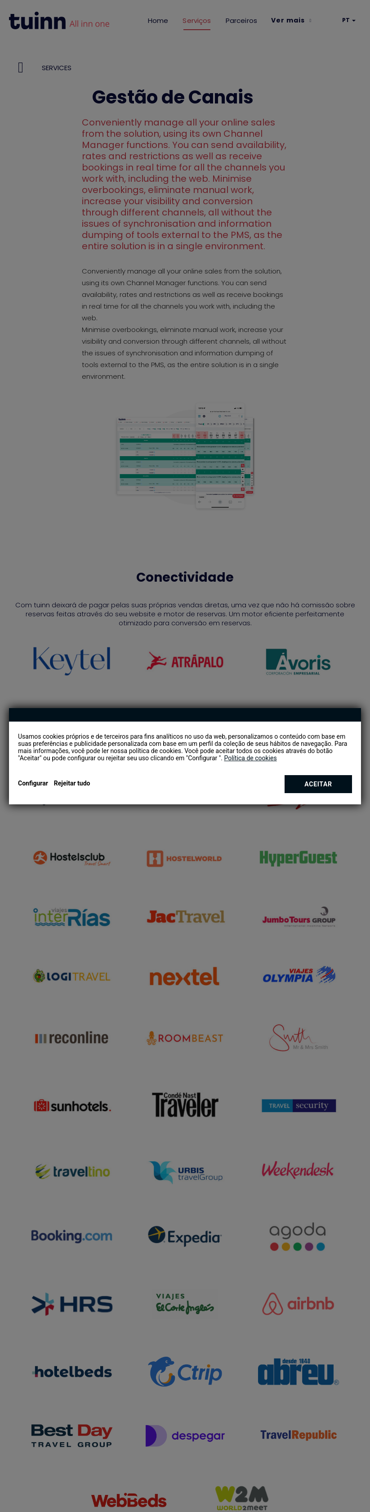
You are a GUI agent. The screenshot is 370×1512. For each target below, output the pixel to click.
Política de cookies (250, 758)
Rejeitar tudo (72, 783)
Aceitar (318, 784)
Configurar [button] (33, 783)
